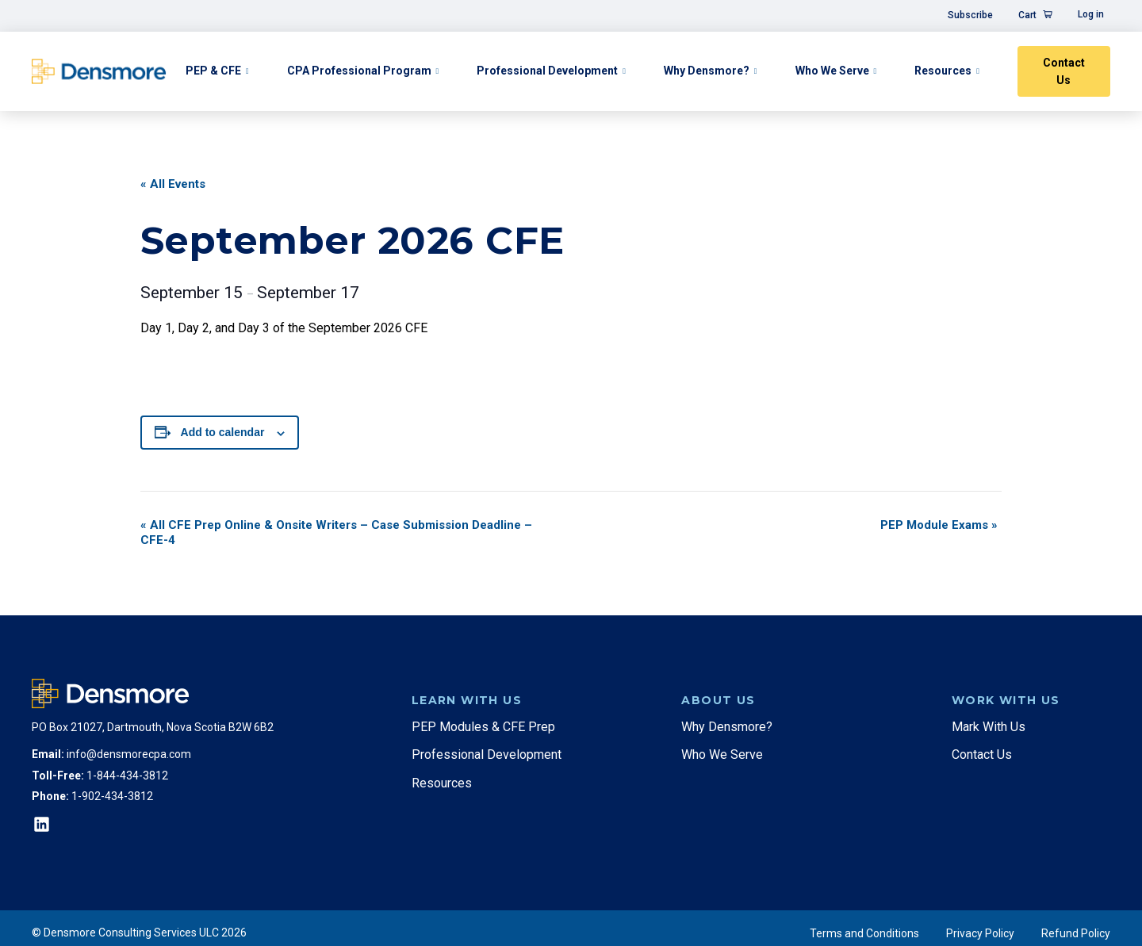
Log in (1091, 14)
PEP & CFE (213, 70)
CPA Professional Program (359, 70)
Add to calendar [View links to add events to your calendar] (223, 432)
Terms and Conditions (864, 933)
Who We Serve (832, 70)
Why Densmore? (706, 70)
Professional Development (547, 70)
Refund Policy (1075, 933)
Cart (1027, 15)
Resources (942, 70)
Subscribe (970, 15)
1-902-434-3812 (112, 796)
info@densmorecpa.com (129, 754)
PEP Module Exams (939, 525)
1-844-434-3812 (127, 775)
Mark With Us (988, 726)
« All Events (172, 184)
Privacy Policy (980, 933)
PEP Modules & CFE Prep (483, 726)
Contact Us (1064, 71)
